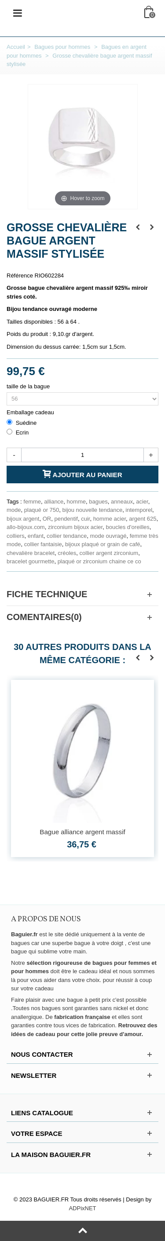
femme (32, 501)
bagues (98, 501)
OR (47, 518)
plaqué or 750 (41, 510)
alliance (53, 501)
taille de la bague (29, 386)
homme (76, 501)
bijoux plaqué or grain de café (102, 544)
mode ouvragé (108, 536)
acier (142, 501)
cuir (85, 518)
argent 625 (142, 518)
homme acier (109, 518)
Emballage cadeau (31, 412)
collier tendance (67, 536)
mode (14, 510)
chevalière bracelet (31, 553)
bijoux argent (23, 518)
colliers (15, 536)
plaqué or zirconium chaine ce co (99, 561)
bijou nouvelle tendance (92, 510)
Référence (20, 275)
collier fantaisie (43, 544)
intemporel (138, 510)
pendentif (66, 518)
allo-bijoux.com (26, 527)
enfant (36, 536)
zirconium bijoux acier (75, 527)
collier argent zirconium (109, 553)
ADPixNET (82, 1208)
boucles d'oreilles (127, 527)
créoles (67, 553)
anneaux (122, 501)
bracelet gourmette (30, 561)
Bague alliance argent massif (82, 832)
